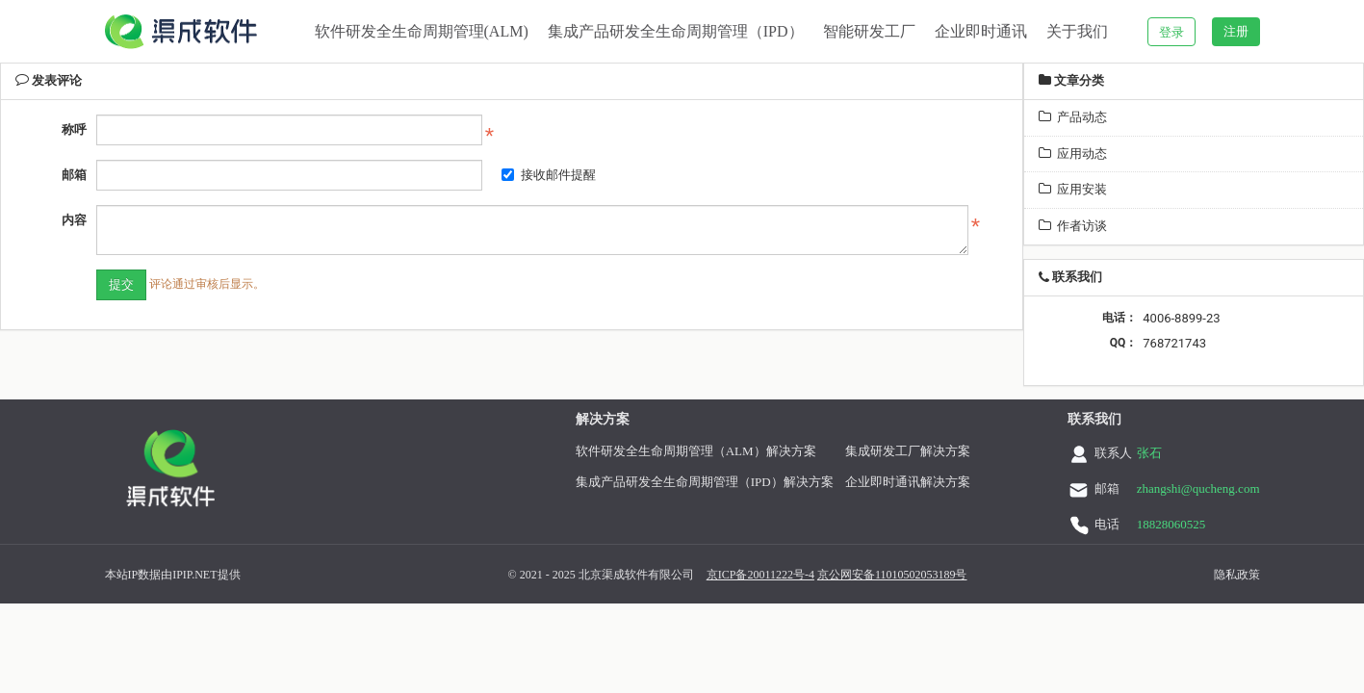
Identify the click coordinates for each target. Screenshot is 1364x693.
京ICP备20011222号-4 (756, 574)
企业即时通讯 (981, 31)
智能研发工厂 (869, 31)
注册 (1235, 31)
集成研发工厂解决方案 (902, 451)
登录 (1171, 32)
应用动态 (1073, 153)
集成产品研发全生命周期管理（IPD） (676, 31)
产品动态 (1073, 117)
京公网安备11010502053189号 (887, 574)
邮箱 (74, 174)
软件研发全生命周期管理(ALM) (421, 31)
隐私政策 (1232, 574)
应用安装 (1073, 189)
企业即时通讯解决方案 (902, 482)
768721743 (1174, 343)
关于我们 (1077, 31)
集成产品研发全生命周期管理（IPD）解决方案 (700, 482)
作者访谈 (1073, 225)
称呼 (74, 129)
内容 (74, 220)
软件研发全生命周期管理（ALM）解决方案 (691, 451)
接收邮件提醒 (549, 174)
